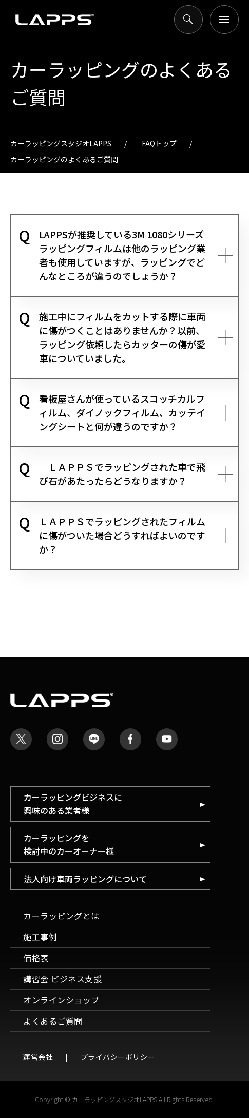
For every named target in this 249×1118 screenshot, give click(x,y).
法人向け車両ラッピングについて (85, 879)
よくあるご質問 (53, 1021)
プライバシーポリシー (118, 1057)
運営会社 (38, 1057)
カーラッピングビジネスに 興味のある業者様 (73, 804)
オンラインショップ (61, 1000)
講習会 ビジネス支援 (62, 979)
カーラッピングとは (61, 915)
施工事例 (40, 937)
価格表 (36, 958)
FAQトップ (159, 143)
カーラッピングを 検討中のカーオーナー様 (69, 844)
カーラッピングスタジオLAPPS (60, 143)
